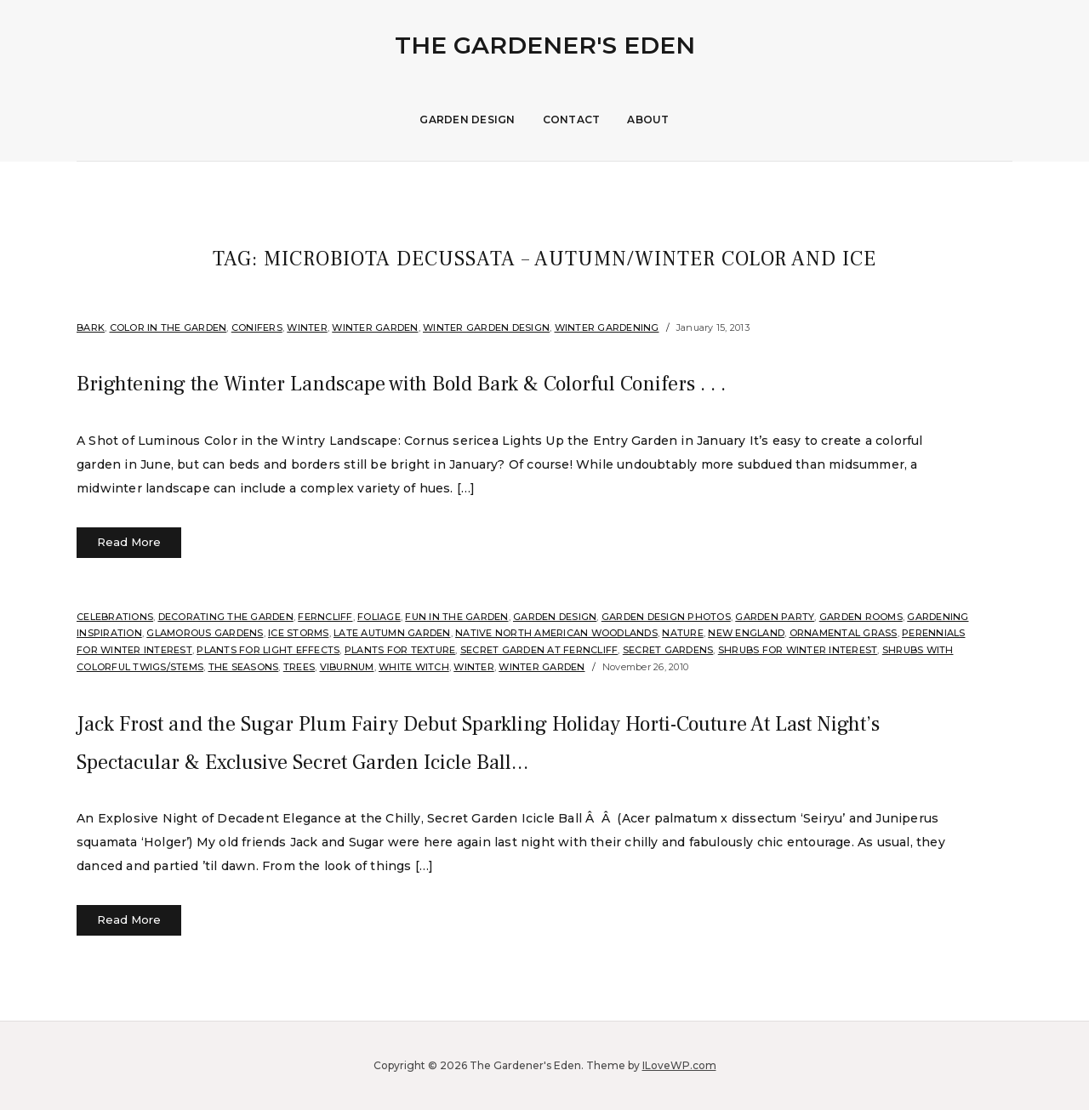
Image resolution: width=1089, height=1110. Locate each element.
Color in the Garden (168, 327)
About (648, 119)
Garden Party (774, 617)
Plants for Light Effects (268, 650)
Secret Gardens (668, 650)
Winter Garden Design (486, 327)
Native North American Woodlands (556, 633)
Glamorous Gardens (204, 633)
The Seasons (243, 667)
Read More (129, 542)
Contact (572, 119)
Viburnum (347, 667)
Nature (683, 633)
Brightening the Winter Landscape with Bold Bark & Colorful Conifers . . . (505, 382)
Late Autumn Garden (392, 633)
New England (746, 633)
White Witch (414, 667)
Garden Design (467, 119)
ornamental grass (844, 633)
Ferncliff (325, 617)
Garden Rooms (861, 617)
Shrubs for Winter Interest (798, 650)
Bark (91, 327)
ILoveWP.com (679, 1065)
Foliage (379, 617)
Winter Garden (375, 327)
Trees (299, 667)
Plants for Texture (400, 650)
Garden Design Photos (666, 617)
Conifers (256, 327)
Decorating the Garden (226, 617)
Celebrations (115, 617)
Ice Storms (298, 633)
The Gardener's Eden (545, 45)
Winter (307, 327)
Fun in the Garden (456, 617)
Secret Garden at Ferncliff (539, 650)
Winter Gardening (607, 327)
